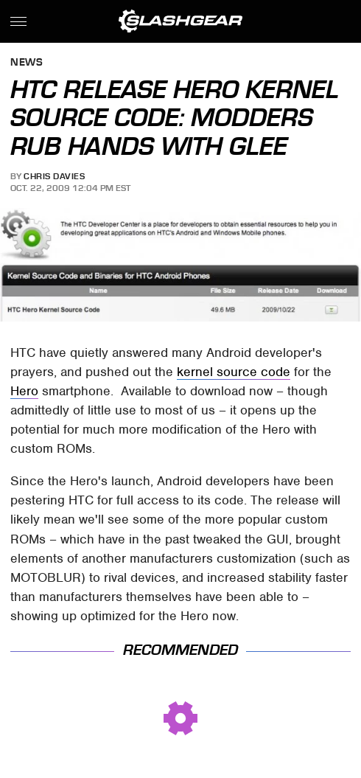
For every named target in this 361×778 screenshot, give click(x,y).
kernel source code (233, 372)
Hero (24, 391)
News (26, 63)
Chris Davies (54, 176)
